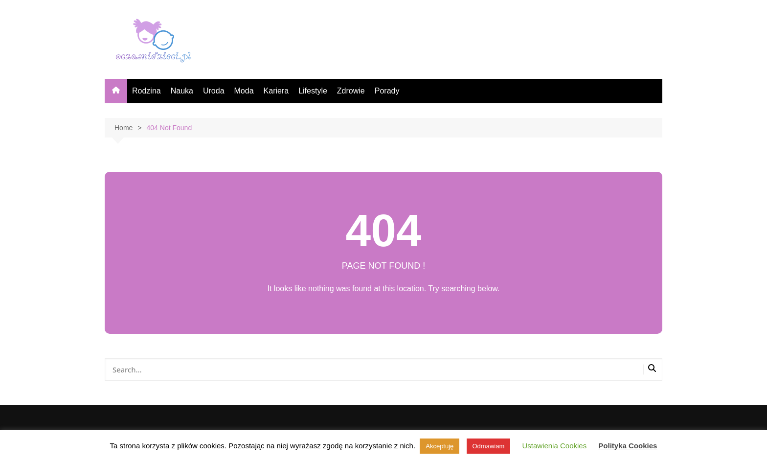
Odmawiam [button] (489, 446)
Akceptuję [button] (439, 446)
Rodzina (146, 91)
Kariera (276, 91)
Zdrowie (351, 91)
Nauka (182, 91)
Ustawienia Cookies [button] (554, 445)
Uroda (214, 91)
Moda (244, 91)
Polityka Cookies (627, 445)
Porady (387, 91)
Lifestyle (312, 91)
